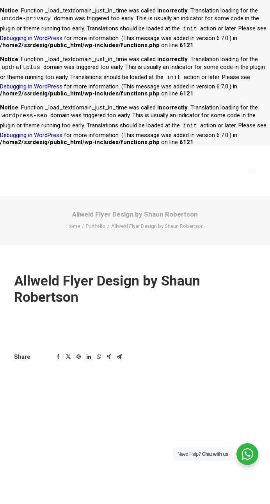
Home (73, 226)
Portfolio (95, 226)
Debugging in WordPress (31, 38)
